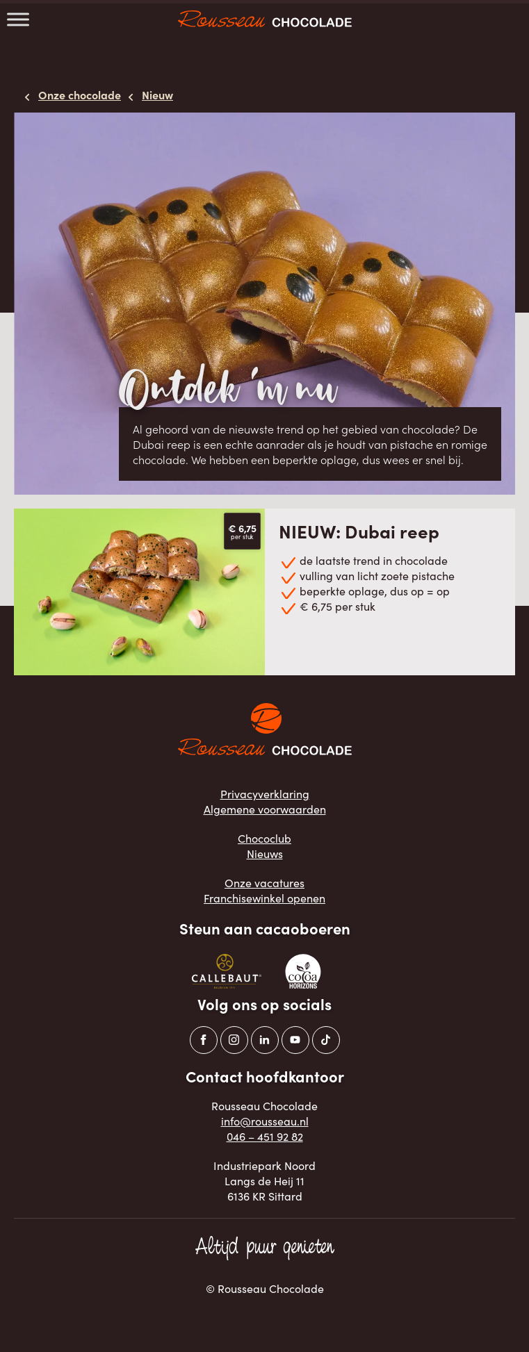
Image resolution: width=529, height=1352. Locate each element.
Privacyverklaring (264, 793)
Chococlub (264, 838)
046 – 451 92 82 (265, 1136)
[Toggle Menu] (18, 19)
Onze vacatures (264, 882)
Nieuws (265, 853)
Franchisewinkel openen (264, 898)
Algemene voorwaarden (265, 809)
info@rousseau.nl (265, 1121)
